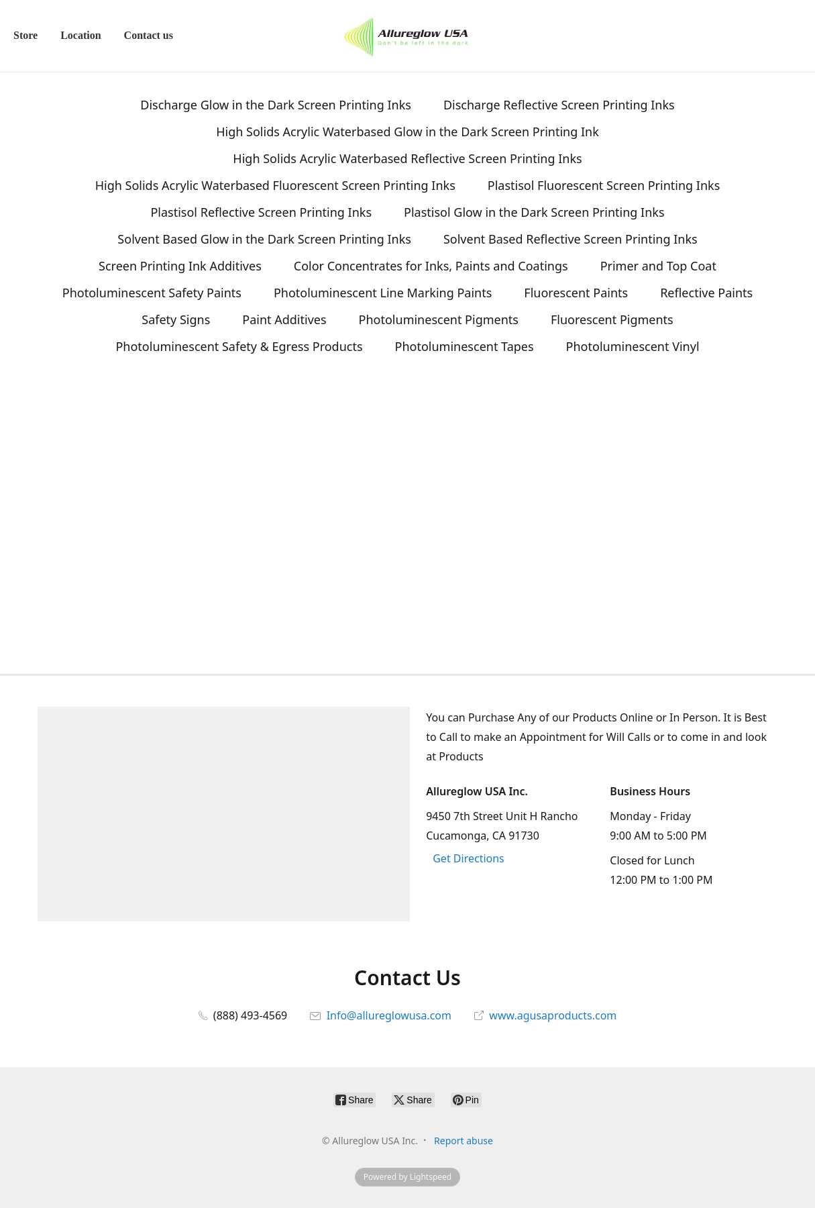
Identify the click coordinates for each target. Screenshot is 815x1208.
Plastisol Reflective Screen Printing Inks (261, 212)
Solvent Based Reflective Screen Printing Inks (570, 239)
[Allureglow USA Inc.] (407, 36)
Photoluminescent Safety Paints (151, 293)
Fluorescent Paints (576, 293)
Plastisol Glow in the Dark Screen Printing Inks (534, 212)
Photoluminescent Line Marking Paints (383, 293)
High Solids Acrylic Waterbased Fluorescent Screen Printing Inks (275, 185)
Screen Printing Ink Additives (180, 266)
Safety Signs (176, 319)
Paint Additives (284, 319)
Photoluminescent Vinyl (633, 346)
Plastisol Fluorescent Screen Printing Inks (604, 185)
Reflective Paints (706, 293)
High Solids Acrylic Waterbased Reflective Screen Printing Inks (407, 158)
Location (80, 35)
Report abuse (463, 1140)
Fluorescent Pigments (612, 319)
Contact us (148, 35)
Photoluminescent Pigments (439, 319)
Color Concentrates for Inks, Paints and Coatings (431, 266)
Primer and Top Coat (658, 266)
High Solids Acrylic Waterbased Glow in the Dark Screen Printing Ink (407, 131)
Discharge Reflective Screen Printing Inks (559, 105)
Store (25, 35)
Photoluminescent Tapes (464, 346)
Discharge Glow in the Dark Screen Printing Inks (275, 105)
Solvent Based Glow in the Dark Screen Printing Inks (264, 239)
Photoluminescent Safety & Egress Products (238, 346)
